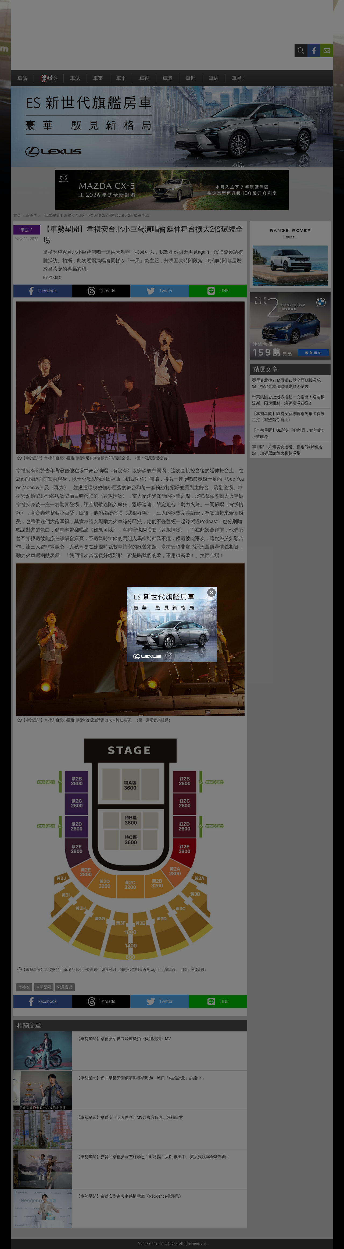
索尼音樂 (64, 987)
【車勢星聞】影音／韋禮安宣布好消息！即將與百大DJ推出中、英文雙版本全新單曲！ (153, 1156)
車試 (75, 80)
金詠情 (55, 277)
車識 (167, 80)
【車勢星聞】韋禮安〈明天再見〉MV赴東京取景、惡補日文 (129, 1117)
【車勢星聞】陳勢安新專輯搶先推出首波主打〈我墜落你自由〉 (288, 416)
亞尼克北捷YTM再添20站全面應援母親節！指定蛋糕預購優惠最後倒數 (286, 383)
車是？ (239, 80)
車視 (144, 80)
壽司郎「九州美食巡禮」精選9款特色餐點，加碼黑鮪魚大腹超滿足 (287, 450)
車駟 (213, 80)
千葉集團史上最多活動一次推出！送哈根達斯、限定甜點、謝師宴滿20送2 (288, 400)
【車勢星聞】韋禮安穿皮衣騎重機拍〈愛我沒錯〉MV (123, 1038)
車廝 (22, 80)
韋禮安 (23, 470)
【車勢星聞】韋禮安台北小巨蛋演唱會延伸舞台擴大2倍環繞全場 (95, 215)
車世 (190, 80)
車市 (121, 80)
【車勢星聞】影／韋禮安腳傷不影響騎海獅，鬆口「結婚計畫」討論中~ (140, 1078)
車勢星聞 (43, 987)
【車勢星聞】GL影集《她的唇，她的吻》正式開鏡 (288, 433)
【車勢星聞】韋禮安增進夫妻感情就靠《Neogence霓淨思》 (129, 1196)
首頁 (17, 215)
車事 (98, 80)
